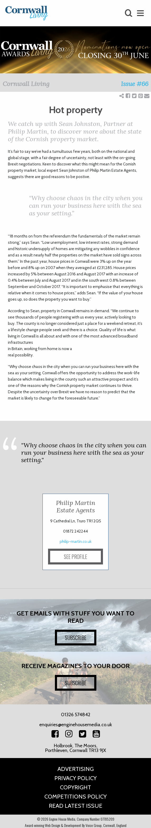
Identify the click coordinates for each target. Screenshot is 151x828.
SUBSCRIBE (75, 638)
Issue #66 (134, 84)
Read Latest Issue (75, 805)
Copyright (75, 787)
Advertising (76, 769)
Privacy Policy (75, 778)
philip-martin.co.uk (76, 541)
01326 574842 (75, 714)
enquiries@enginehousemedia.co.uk (75, 724)
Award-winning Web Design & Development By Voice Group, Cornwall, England (75, 825)
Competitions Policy (75, 796)
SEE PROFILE (75, 557)
